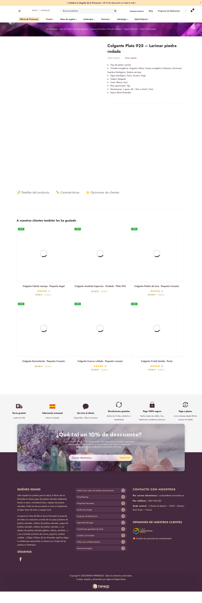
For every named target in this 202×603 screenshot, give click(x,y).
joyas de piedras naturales (46, 499)
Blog (151, 11)
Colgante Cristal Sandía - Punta (156, 361)
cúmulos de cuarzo (40, 534)
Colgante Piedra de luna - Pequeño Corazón (156, 286)
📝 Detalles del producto (33, 192)
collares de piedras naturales (45, 523)
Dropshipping (82, 496)
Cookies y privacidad (85, 535)
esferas (53, 530)
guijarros (53, 534)
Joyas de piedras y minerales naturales (74, 29)
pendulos (62, 530)
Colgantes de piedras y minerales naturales (105, 29)
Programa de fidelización (169, 11)
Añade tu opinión (113, 58)
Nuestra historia (137, 11)
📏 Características (67, 192)
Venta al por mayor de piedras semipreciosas (95, 490)
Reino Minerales (52, 29)
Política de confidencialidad (88, 541)
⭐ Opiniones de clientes (102, 192)
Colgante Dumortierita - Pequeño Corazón (43, 361)
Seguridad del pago (85, 522)
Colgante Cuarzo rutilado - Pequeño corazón (100, 361)
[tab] (33, 192)
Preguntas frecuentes (85, 503)
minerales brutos (38, 502)
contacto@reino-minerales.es (171, 495)
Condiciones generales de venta (90, 529)
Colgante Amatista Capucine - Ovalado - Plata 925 (100, 286)
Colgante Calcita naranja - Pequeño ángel (44, 286)
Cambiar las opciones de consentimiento (153, 538)
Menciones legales (84, 548)
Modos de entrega (84, 509)
